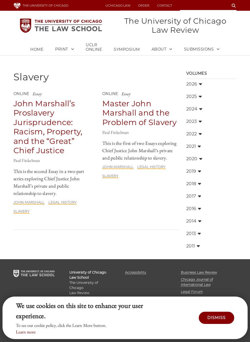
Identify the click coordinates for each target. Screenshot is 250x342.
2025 (194, 96)
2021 (193, 146)
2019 (193, 171)
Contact (164, 5)
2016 (193, 208)
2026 (194, 84)
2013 (193, 233)
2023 (194, 121)
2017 (193, 196)
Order (143, 5)
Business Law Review (199, 272)
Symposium (127, 49)
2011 (193, 246)
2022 (194, 134)
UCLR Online (94, 47)
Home (36, 49)
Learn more (26, 332)
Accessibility (135, 272)
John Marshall (28, 202)
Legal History (62, 202)
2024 (194, 109)
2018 (193, 183)
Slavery (21, 211)
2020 (194, 158)
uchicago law (117, 5)
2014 (193, 221)
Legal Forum (192, 291)
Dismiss (216, 317)
